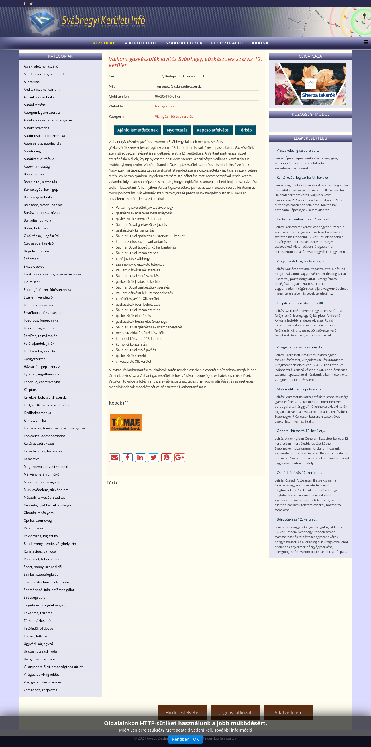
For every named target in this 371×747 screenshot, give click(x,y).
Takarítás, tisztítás (38, 612)
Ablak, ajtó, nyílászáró (41, 66)
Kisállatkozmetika (37, 412)
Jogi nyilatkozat (235, 712)
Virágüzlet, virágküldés (42, 674)
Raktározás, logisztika (41, 535)
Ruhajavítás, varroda (40, 551)
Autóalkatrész (35, 104)
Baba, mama (34, 174)
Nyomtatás (177, 130)
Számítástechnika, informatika (48, 582)
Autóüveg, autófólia (39, 158)
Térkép (245, 130)
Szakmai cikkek (184, 43)
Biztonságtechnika (38, 197)
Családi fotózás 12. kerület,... (299, 472)
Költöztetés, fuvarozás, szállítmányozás (55, 428)
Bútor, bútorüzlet (37, 228)
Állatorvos (32, 81)
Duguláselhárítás (37, 251)
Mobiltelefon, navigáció (42, 482)
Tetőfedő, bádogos (38, 628)
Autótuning (32, 151)
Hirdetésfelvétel (182, 712)
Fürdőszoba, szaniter (40, 351)
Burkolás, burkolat (38, 220)
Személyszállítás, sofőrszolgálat (49, 589)
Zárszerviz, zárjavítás (40, 689)
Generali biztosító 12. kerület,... (301, 430)
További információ (233, 730)
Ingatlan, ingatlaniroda (41, 374)
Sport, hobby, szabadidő (43, 566)
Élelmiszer (32, 281)
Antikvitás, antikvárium (42, 89)
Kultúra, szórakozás (39, 443)
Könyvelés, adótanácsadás (45, 435)
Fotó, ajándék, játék (39, 343)
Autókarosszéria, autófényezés (48, 120)
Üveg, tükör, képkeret (41, 659)
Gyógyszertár (34, 358)
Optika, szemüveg (38, 520)
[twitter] (31, 3)
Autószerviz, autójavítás (42, 143)
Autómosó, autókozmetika (44, 135)
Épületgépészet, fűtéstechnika (47, 289)
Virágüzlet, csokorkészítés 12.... (301, 347)
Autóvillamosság (37, 166)
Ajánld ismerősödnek (137, 130)
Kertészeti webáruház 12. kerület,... (304, 219)
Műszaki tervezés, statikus (44, 497)
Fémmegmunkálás (38, 305)
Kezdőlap (104, 43)
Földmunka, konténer (40, 328)
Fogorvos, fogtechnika (41, 320)
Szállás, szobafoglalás (41, 574)
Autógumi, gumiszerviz (42, 112)
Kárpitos (30, 389)
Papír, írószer (34, 528)
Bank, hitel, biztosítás (40, 181)
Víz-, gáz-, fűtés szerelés (43, 682)
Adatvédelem (288, 712)
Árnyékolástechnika (39, 97)
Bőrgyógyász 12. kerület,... (297, 519)
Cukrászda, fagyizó (39, 243)
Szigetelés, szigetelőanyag (45, 605)
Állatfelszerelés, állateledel (45, 74)
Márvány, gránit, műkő (41, 474)
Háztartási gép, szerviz (42, 366)
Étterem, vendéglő (38, 297)
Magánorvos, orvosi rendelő (46, 466)
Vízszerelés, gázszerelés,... (298, 150)
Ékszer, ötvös (34, 266)
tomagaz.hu (164, 106)
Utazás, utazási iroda (40, 651)
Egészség (31, 258)
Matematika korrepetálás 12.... (301, 389)
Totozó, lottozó (35, 636)
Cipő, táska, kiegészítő (41, 235)
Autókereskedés (36, 127)
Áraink (260, 43)
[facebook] (25, 3)
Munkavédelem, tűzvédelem (46, 489)
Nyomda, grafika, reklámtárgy (47, 505)
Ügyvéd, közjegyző (38, 643)
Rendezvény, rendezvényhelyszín (50, 543)
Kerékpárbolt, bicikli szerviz (45, 397)
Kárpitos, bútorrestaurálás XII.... (301, 303)
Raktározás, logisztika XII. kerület (302, 177)
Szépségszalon (35, 597)
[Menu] (364, 43)
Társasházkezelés (38, 620)
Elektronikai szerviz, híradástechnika (52, 274)
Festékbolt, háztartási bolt (44, 312)
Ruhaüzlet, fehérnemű (41, 559)
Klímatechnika (35, 420)
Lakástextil (32, 458)
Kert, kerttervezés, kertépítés (47, 405)
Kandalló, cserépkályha (42, 381)
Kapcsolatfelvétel (213, 130)
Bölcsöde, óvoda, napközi (44, 204)
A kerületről (140, 43)
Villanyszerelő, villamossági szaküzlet (53, 666)
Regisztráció (227, 43)
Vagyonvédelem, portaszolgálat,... (303, 261)
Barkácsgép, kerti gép (41, 189)
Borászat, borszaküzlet (42, 212)
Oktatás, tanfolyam (39, 512)
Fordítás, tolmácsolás (40, 335)
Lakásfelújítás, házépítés (43, 451)
